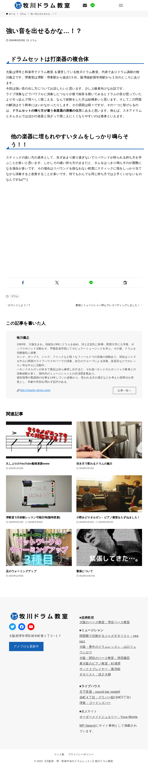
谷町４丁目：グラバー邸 (96, 697)
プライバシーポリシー (81, 754)
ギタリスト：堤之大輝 (95, 674)
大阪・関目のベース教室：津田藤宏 (104, 658)
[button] (23, 282)
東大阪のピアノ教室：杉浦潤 (99, 663)
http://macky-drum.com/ (35, 395)
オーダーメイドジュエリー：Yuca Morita (108, 717)
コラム (33, 40)
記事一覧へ (124, 395)
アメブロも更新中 (26, 646)
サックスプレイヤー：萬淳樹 (99, 669)
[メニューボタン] (121, 5)
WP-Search (87, 725)
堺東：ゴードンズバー (95, 703)
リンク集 (59, 754)
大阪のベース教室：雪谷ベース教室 (104, 622)
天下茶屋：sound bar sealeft (99, 691)
